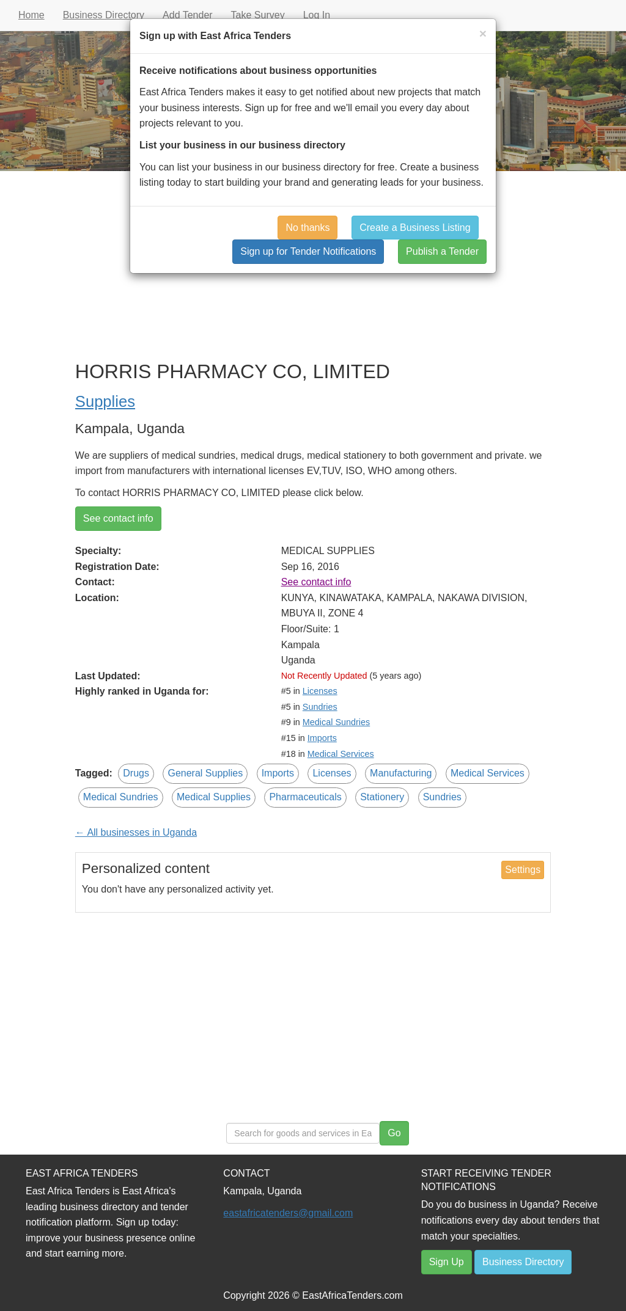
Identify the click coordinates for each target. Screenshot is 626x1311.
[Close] (483, 33)
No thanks (307, 227)
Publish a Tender (442, 251)
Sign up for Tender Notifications (308, 251)
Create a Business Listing (414, 227)
